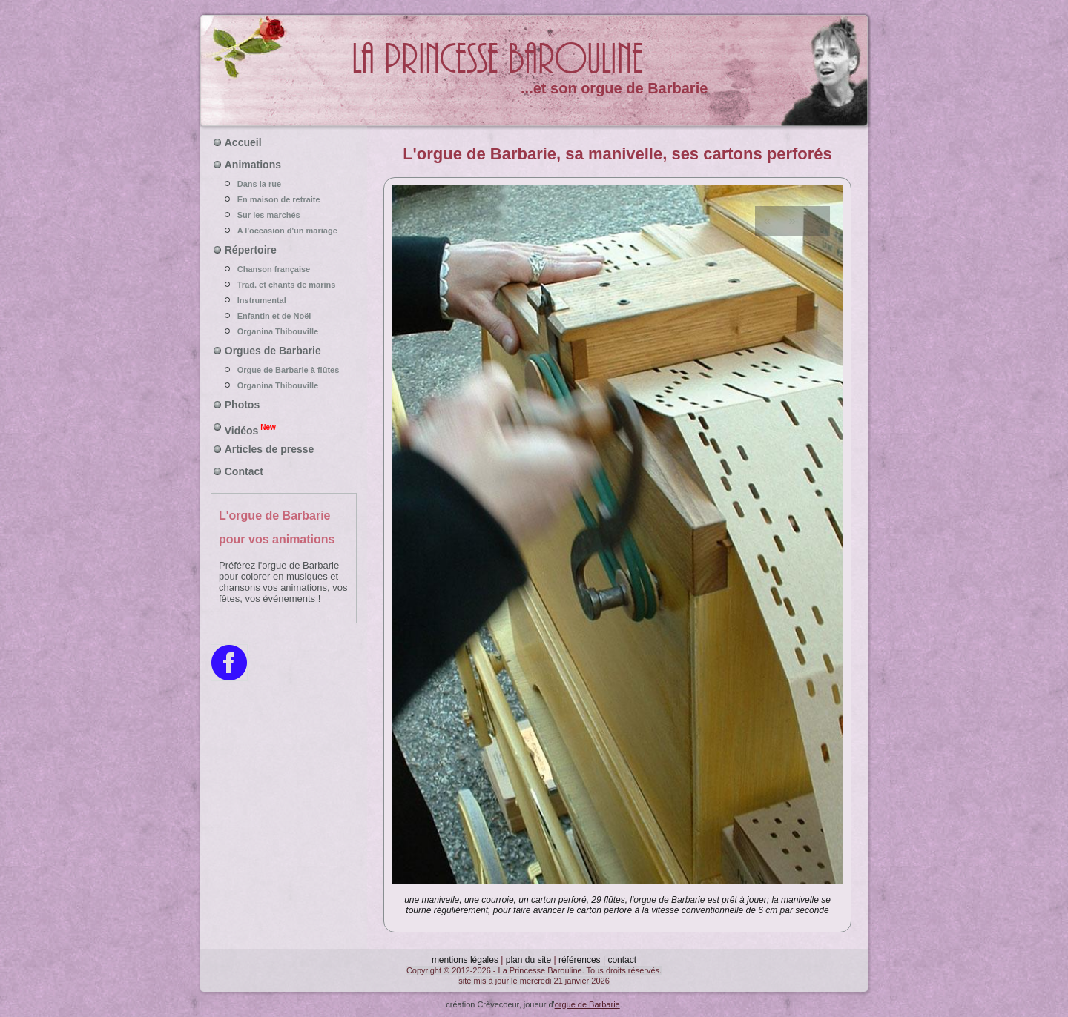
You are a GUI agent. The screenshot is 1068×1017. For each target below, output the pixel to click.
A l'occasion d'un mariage (284, 230)
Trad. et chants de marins (284, 284)
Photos (242, 405)
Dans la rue (284, 183)
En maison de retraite (284, 199)
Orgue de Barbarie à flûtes (284, 369)
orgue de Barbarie (587, 1004)
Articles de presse (269, 449)
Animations (253, 164)
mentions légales (465, 960)
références (579, 960)
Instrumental (284, 300)
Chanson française (284, 269)
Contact (244, 471)
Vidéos (250, 429)
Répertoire (251, 250)
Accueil (243, 142)
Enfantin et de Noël (284, 315)
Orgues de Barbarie (273, 351)
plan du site (528, 960)
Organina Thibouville (284, 331)
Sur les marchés (284, 215)
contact (621, 960)
